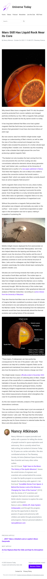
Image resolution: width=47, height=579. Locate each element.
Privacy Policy (27, 571)
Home (4, 14)
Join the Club (31, 14)
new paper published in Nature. (33, 169)
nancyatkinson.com (18, 523)
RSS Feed (39, 14)
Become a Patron (35, 566)
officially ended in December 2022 (33, 375)
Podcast (15, 14)
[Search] (24, 21)
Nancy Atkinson (8, 40)
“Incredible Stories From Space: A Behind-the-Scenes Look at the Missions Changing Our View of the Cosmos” (27, 487)
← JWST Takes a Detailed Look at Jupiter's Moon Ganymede (20, 540)
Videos (9, 14)
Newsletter (22, 14)
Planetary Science (39, 40)
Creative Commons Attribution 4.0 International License (30, 575)
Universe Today (17, 7)
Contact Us (18, 571)
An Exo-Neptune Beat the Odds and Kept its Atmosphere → (22, 551)
